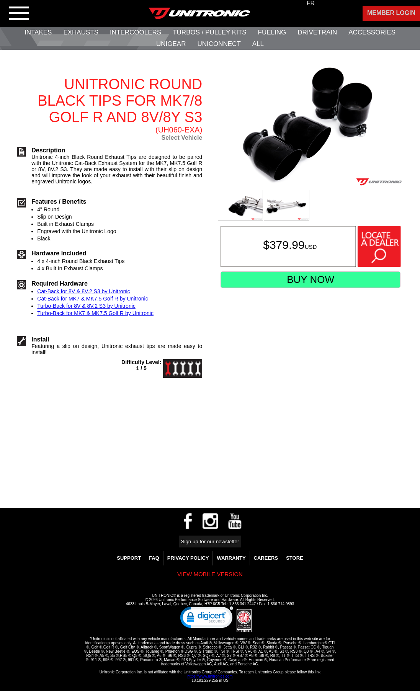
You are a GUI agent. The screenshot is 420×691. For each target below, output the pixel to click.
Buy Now (310, 279)
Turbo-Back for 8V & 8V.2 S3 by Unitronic (86, 306)
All (258, 43)
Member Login (391, 13)
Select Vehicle (182, 137)
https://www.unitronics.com (209, 676)
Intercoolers (135, 32)
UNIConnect (218, 43)
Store (294, 558)
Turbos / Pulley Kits (209, 32)
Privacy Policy (188, 558)
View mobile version (210, 574)
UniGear (171, 43)
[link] (207, 619)
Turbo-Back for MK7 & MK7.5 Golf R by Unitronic (95, 313)
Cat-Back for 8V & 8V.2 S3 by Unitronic (83, 291)
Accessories (371, 32)
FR (311, 3)
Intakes (38, 32)
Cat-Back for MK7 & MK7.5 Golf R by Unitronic (92, 299)
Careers (266, 558)
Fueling (272, 32)
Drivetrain (317, 32)
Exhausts (80, 32)
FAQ (154, 558)
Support (129, 558)
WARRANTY (231, 558)
